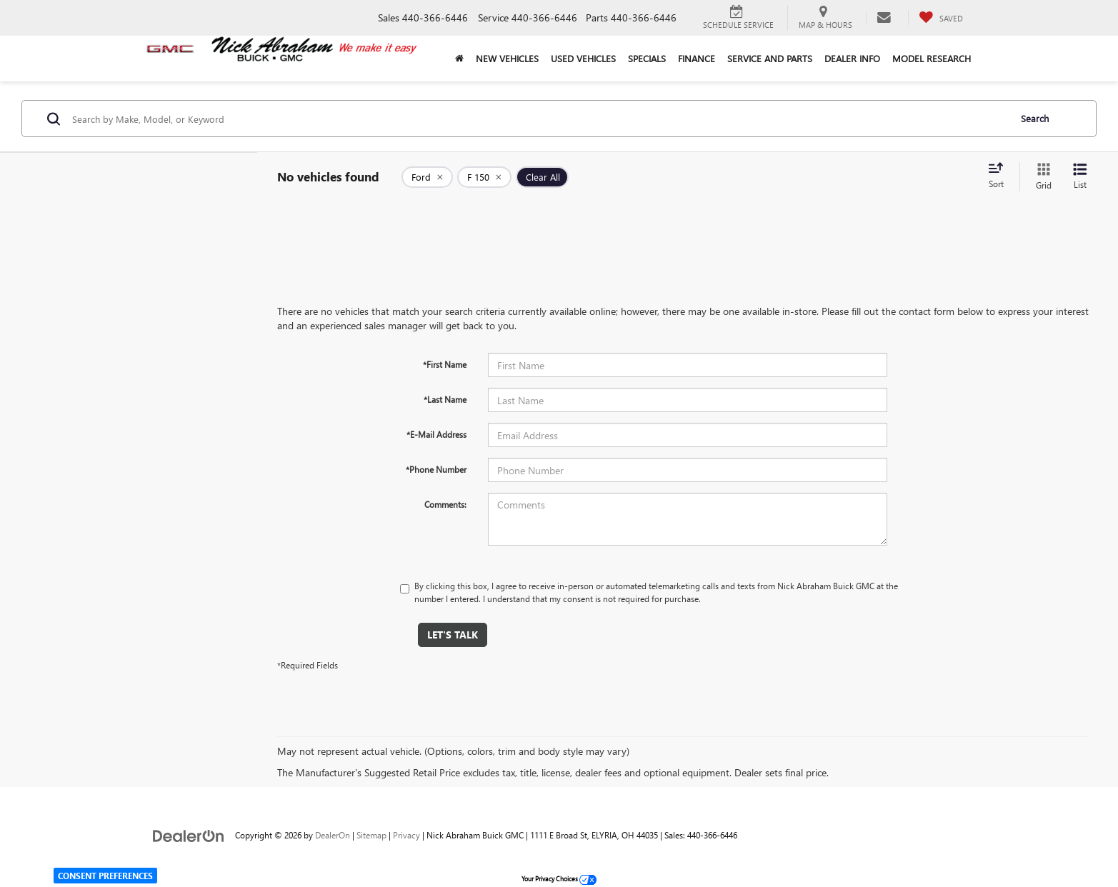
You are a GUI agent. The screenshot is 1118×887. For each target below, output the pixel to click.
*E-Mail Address (436, 434)
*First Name (444, 364)
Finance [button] (696, 58)
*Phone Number (436, 469)
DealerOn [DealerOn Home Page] (332, 835)
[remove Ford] (427, 177)
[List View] (1080, 176)
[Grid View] (1040, 176)
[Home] (459, 58)
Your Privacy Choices (559, 878)
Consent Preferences (105, 875)
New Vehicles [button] (507, 58)
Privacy (406, 835)
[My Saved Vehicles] (941, 18)
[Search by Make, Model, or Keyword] (539, 118)
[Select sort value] (1000, 176)
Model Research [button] (931, 58)
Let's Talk (452, 634)
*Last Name (445, 399)
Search (1035, 118)
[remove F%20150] (484, 177)
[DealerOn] (188, 834)
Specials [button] (647, 58)
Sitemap (371, 835)
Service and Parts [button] (769, 58)
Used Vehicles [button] (583, 58)
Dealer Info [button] (852, 58)
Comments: (445, 504)
